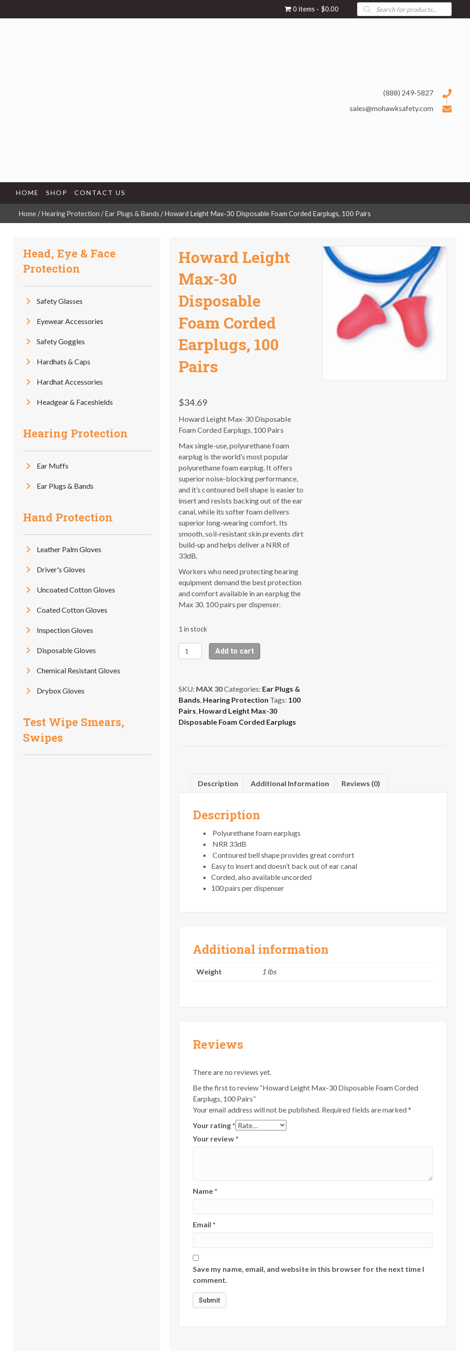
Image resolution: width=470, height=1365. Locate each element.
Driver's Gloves (61, 569)
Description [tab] (218, 783)
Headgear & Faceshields (75, 401)
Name (205, 1190)
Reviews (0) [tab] (360, 783)
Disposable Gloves (66, 650)
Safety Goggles (61, 341)
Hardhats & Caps (63, 361)
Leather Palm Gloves (69, 549)
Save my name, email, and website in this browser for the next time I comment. (308, 1274)
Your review (216, 1138)
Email (204, 1224)
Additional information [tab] (290, 783)
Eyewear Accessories (70, 321)
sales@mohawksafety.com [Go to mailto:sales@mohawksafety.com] (391, 108)
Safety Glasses (60, 300)
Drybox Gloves (60, 690)
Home (27, 213)
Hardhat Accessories (70, 381)
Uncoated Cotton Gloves (76, 589)
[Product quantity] (190, 651)
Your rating (214, 1125)
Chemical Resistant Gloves (78, 670)
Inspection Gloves (65, 630)
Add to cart (234, 651)
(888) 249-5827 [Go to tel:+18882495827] (408, 92)
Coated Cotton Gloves (72, 609)
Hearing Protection (70, 213)
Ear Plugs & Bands (132, 213)
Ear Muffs (52, 465)
